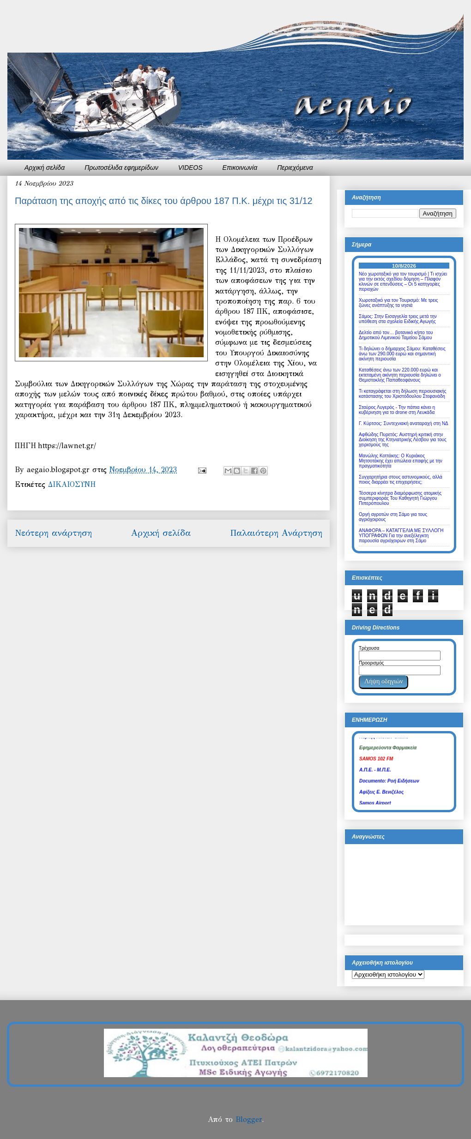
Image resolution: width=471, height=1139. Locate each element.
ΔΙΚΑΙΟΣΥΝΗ (72, 484)
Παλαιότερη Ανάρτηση (276, 533)
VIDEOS (190, 167)
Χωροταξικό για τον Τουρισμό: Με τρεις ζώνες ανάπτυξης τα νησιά (398, 303)
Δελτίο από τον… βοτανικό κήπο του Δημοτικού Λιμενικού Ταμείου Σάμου (396, 335)
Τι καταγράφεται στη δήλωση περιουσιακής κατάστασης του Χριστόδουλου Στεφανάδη (403, 394)
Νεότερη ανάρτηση (53, 533)
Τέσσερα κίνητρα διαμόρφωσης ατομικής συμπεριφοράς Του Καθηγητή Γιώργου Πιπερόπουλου (400, 498)
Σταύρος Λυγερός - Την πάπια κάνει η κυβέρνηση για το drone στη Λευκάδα (397, 410)
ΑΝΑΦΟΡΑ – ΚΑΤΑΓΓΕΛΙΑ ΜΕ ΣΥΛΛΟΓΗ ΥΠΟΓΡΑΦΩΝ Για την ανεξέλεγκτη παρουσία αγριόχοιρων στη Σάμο (401, 535)
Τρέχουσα (369, 648)
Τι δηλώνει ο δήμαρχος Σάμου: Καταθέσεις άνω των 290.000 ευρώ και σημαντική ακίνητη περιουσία (402, 353)
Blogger (249, 1119)
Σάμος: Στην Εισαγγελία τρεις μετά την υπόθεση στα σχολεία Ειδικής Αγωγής (398, 319)
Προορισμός (371, 662)
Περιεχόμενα (295, 167)
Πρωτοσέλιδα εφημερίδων (121, 167)
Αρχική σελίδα (44, 167)
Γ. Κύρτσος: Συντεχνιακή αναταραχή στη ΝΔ (403, 423)
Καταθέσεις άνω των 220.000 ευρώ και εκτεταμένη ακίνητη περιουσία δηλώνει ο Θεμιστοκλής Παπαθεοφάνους (400, 375)
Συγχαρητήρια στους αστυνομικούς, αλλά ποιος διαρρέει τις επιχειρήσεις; (400, 479)
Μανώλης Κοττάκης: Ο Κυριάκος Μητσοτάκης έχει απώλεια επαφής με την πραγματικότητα (400, 460)
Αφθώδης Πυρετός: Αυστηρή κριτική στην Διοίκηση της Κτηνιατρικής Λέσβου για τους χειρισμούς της (403, 439)
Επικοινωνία (240, 167)
